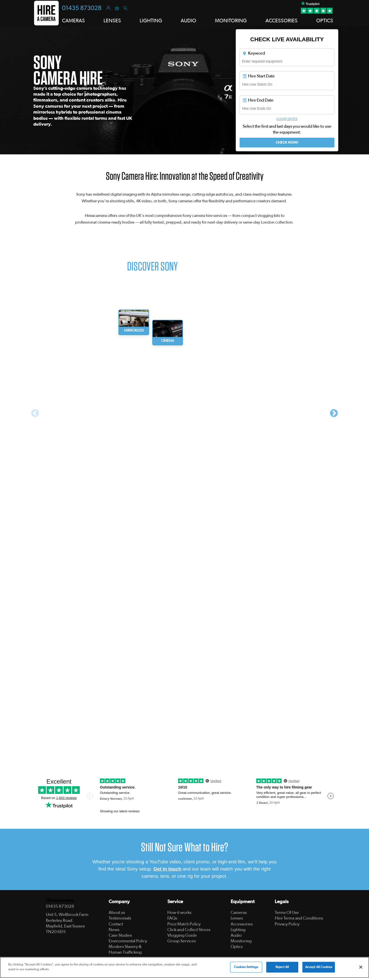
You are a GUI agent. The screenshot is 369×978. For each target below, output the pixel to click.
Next (334, 413)
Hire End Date (257, 100)
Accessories (242, 924)
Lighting (238, 929)
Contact (116, 924)
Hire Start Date (258, 76)
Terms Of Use (287, 912)
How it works (179, 912)
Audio (236, 935)
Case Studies (120, 935)
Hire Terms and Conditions (299, 918)
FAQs (172, 918)
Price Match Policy (184, 924)
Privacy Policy (287, 924)
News (114, 929)
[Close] (360, 967)
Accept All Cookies (318, 967)
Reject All (282, 967)
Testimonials (120, 918)
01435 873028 (81, 8)
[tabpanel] (112, 412)
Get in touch (167, 869)
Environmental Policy (128, 941)
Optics (237, 946)
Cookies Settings (246, 967)
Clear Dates (287, 119)
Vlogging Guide (182, 935)
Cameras (239, 912)
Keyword (253, 53)
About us (117, 912)
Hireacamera (60, 900)
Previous (35, 413)
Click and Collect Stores (188, 929)
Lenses (237, 918)
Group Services (181, 941)
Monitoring (241, 941)
